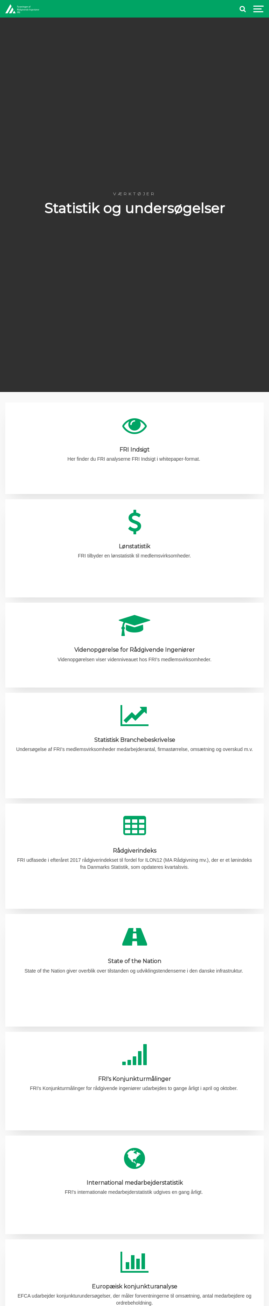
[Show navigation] (258, 9)
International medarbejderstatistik (135, 1182)
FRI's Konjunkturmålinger (134, 1079)
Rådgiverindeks (134, 850)
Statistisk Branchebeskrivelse (134, 740)
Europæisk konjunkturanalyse (134, 1286)
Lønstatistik (134, 546)
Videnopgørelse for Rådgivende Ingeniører (134, 650)
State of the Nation (134, 961)
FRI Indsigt (134, 449)
